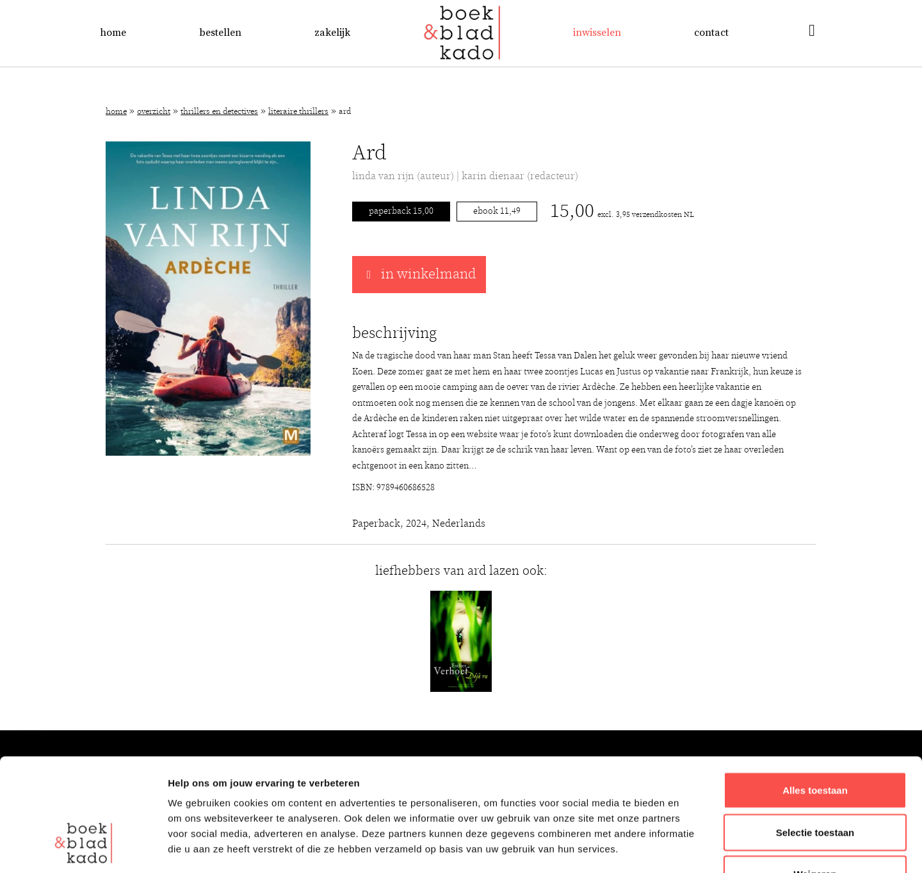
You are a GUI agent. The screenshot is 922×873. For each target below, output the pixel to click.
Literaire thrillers (298, 111)
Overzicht (153, 111)
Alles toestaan (815, 693)
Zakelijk (332, 32)
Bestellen (220, 32)
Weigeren (814, 777)
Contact (711, 32)
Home (113, 32)
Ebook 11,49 (497, 211)
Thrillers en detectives (219, 111)
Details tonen (691, 847)
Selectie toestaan (815, 735)
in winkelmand (419, 274)
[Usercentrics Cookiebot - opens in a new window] (83, 848)
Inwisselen (597, 32)
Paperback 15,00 (401, 211)
